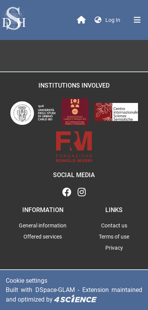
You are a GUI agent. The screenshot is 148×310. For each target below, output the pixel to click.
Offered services (42, 237)
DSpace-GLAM (55, 289)
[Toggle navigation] (137, 20)
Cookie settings (26, 280)
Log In (113, 20)
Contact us (114, 225)
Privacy (114, 248)
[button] (98, 20)
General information (43, 225)
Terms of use (114, 237)
